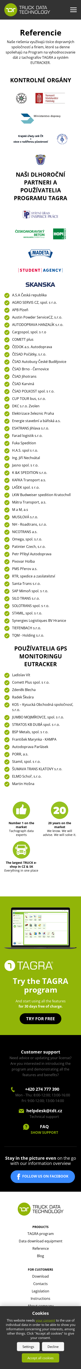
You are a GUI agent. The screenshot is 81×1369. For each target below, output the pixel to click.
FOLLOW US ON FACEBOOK (45, 1176)
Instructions (40, 1298)
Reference (40, 1248)
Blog (40, 1255)
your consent (45, 1320)
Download (40, 1276)
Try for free (40, 1019)
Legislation (40, 1291)
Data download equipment (40, 1241)
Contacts (40, 1283)
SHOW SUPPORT (44, 1132)
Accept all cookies (40, 1358)
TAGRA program (40, 1233)
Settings (28, 1346)
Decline (53, 1346)
